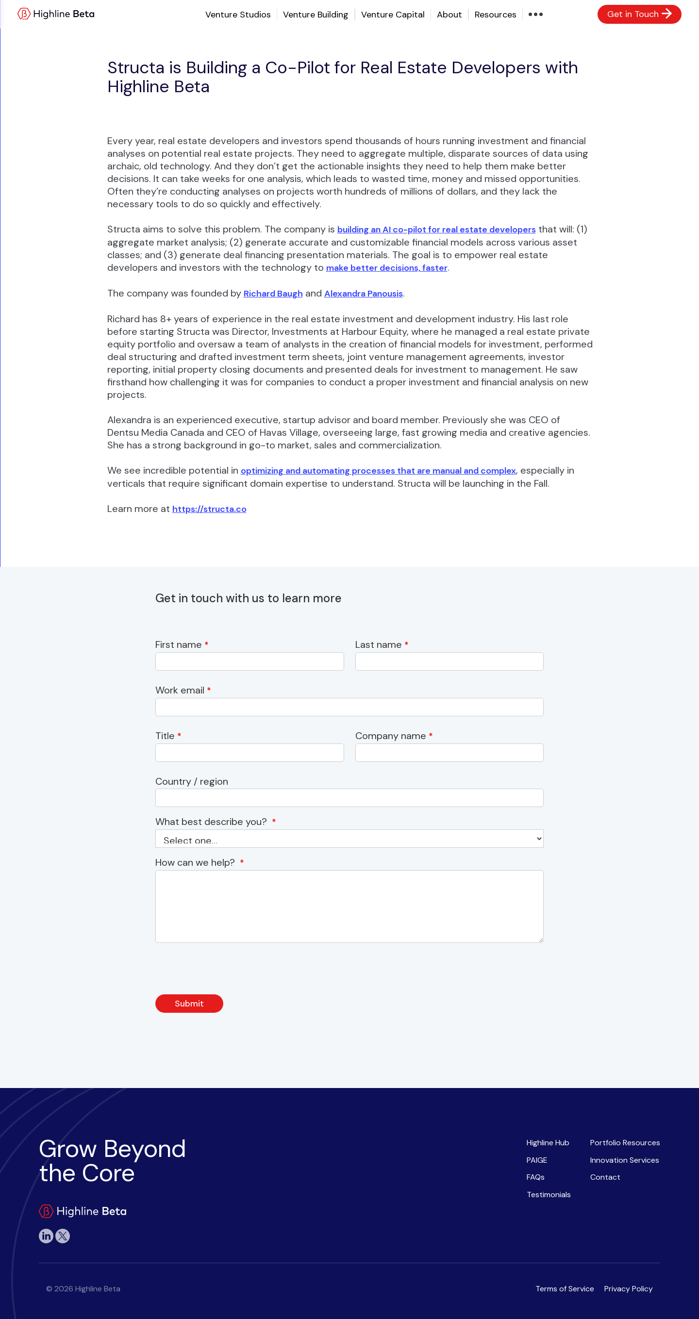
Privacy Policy (628, 1289)
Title (168, 736)
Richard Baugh (273, 293)
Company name (394, 736)
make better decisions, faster (387, 268)
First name (182, 645)
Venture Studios (238, 14)
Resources (495, 14)
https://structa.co (209, 509)
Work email (183, 690)
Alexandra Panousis (363, 293)
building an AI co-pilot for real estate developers (436, 229)
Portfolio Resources (625, 1143)
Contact (605, 1177)
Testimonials (549, 1194)
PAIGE (537, 1160)
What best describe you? (215, 822)
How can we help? (199, 862)
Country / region (194, 781)
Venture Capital (393, 14)
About (449, 14)
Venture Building (316, 14)
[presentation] (229, 971)
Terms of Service (564, 1289)
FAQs (536, 1177)
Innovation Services (624, 1160)
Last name (382, 645)
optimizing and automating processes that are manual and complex (378, 471)
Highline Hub (548, 1143)
